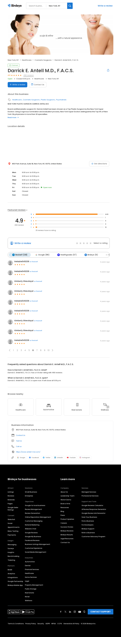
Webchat (11, 519)
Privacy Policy (30, 623)
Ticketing (11, 560)
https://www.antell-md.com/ (28, 451)
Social (10, 523)
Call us (19, 446)
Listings (11, 492)
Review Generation (32, 513)
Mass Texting (13, 531)
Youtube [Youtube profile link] (71, 457)
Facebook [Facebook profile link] (34, 457)
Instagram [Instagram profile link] (85, 457)
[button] (9, 350)
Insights (11, 552)
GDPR (47, 623)
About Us (64, 492)
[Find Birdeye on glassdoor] (84, 611)
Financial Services (32, 569)
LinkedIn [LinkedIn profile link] (58, 457)
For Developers (87, 524)
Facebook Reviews (32, 540)
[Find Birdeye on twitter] (65, 611)
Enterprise (29, 495)
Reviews (11, 495)
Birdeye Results (67, 534)
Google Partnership (15, 581)
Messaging (12, 544)
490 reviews (28, 75)
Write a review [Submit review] (17, 84)
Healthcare (26, 60)
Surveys (11, 548)
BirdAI (10, 569)
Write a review (105, 5)
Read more (13, 117)
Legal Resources (67, 538)
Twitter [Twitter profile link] (46, 457)
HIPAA (53, 623)
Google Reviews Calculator (92, 505)
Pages (10, 503)
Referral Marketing (32, 524)
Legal (27, 581)
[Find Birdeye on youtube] (79, 611)
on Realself (34, 261)
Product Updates (67, 519)
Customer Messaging (33, 521)
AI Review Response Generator (94, 509)
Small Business (31, 492)
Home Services (31, 577)
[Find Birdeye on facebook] (61, 611)
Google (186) (42, 254)
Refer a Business (88, 532)
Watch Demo (66, 499)
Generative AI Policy (71, 623)
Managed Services (89, 492)
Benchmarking (13, 556)
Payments (12, 535)
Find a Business (88, 521)
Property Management (34, 585)
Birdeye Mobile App (15, 585)
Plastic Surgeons (48, 99)
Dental (27, 565)
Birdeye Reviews (67, 530)
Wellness (28, 600)
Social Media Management (35, 552)
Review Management (33, 509)
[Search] (70, 6)
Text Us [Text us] (19, 441)
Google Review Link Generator (93, 513)
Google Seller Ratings (13, 508)
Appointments (13, 527)
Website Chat (30, 528)
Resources (65, 507)
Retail (27, 596)
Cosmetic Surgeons (43, 60)
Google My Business (33, 536)
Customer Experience (33, 548)
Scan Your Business (89, 517)
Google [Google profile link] (21, 457)
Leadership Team (67, 495)
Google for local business (35, 505)
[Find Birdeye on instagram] (75, 611)
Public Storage (30, 589)
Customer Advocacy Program (93, 536)
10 (49, 350)
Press (63, 515)
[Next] (108, 407)
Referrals (11, 499)
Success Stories (67, 527)
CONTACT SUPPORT (100, 611)
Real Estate (29, 592)
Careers (64, 523)
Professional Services (90, 495)
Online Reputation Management (38, 517)
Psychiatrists (61, 99)
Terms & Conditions (16, 623)
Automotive (30, 561)
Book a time (65, 503)
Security (40, 623)
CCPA (59, 623)
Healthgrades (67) (66, 254)
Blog (62, 511)
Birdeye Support (88, 528)
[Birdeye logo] (15, 6)
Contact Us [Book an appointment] (37, 84)
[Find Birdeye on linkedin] (70, 611)
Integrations (13, 577)
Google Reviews (31, 532)
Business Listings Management (37, 544)
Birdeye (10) (90, 254)
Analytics (11, 573)
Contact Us (20, 435)
